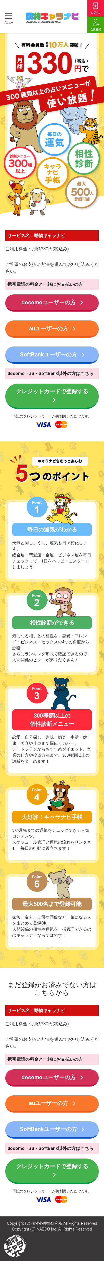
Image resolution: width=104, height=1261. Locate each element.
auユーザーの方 (52, 328)
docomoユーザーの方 (52, 302)
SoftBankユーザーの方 (52, 354)
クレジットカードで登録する (52, 395)
